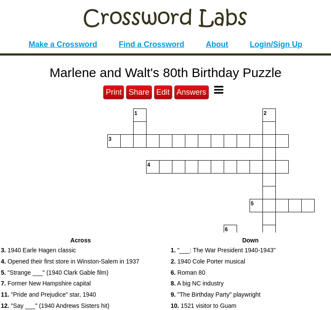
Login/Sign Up (276, 44)
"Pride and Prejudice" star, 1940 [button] (48, 294)
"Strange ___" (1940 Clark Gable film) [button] (55, 272)
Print (114, 92)
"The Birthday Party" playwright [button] (215, 294)
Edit (163, 92)
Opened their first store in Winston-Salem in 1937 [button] (70, 261)
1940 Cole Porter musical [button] (208, 261)
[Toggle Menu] (218, 89)
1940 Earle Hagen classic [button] (38, 250)
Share (138, 92)
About (217, 44)
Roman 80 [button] (188, 272)
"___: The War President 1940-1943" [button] (223, 250)
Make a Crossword (62, 44)
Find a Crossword (151, 44)
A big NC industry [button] (197, 283)
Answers (191, 92)
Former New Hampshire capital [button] (46, 283)
